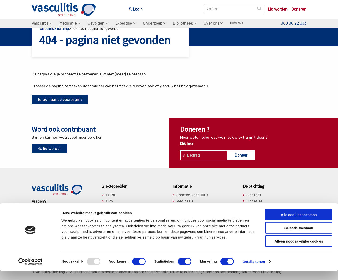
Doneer (241, 155)
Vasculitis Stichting (54, 29)
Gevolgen (96, 23)
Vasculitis (40, 23)
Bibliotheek (183, 23)
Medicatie (68, 23)
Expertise (123, 23)
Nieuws (236, 23)
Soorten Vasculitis (192, 195)
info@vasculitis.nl (68, 207)
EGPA (110, 195)
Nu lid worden (49, 148)
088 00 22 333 (293, 23)
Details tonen (253, 271)
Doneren (298, 9)
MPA (109, 207)
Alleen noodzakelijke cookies (298, 250)
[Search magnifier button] (259, 8)
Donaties (254, 201)
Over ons (211, 23)
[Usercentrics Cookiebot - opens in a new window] (30, 270)
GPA (109, 201)
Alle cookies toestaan (299, 224)
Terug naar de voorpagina (59, 99)
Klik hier (187, 143)
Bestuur (254, 207)
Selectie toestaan (298, 237)
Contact (254, 195)
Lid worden (278, 9)
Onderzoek (152, 23)
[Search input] (230, 8)
